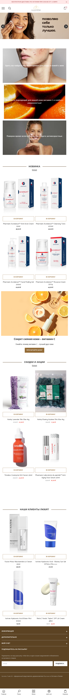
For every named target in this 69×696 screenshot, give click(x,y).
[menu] (3, 8)
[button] (19, 692)
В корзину (18, 219)
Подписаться (61, 663)
